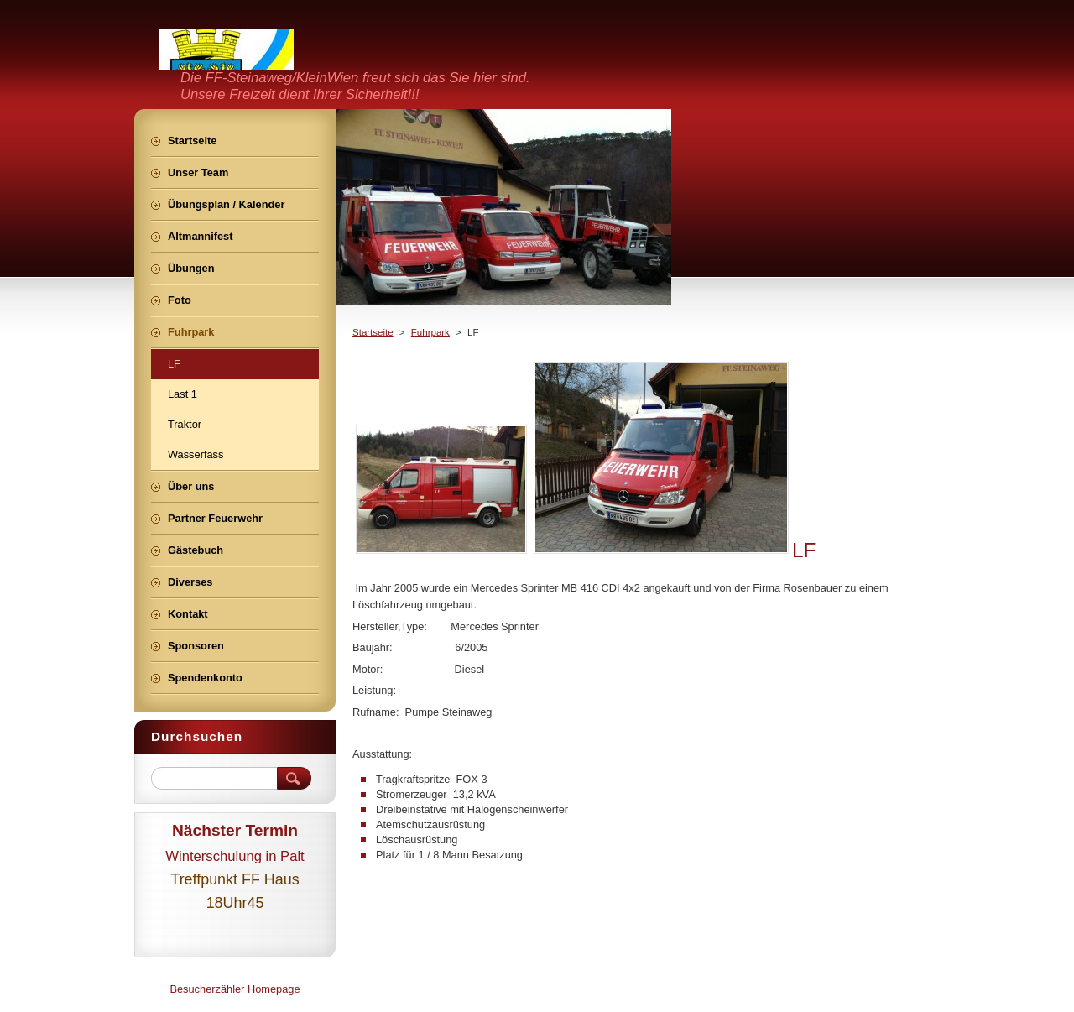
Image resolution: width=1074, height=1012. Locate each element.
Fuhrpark (430, 332)
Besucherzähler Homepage (234, 989)
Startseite (373, 332)
